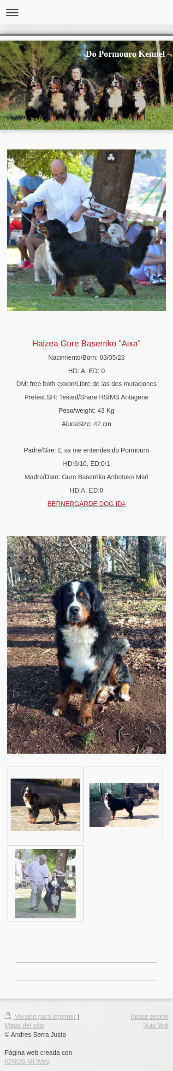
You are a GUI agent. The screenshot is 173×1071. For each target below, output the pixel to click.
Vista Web (155, 1025)
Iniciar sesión (149, 1016)
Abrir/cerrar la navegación (86, 12)
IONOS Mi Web (27, 1061)
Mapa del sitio (24, 1025)
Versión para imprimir (41, 1016)
